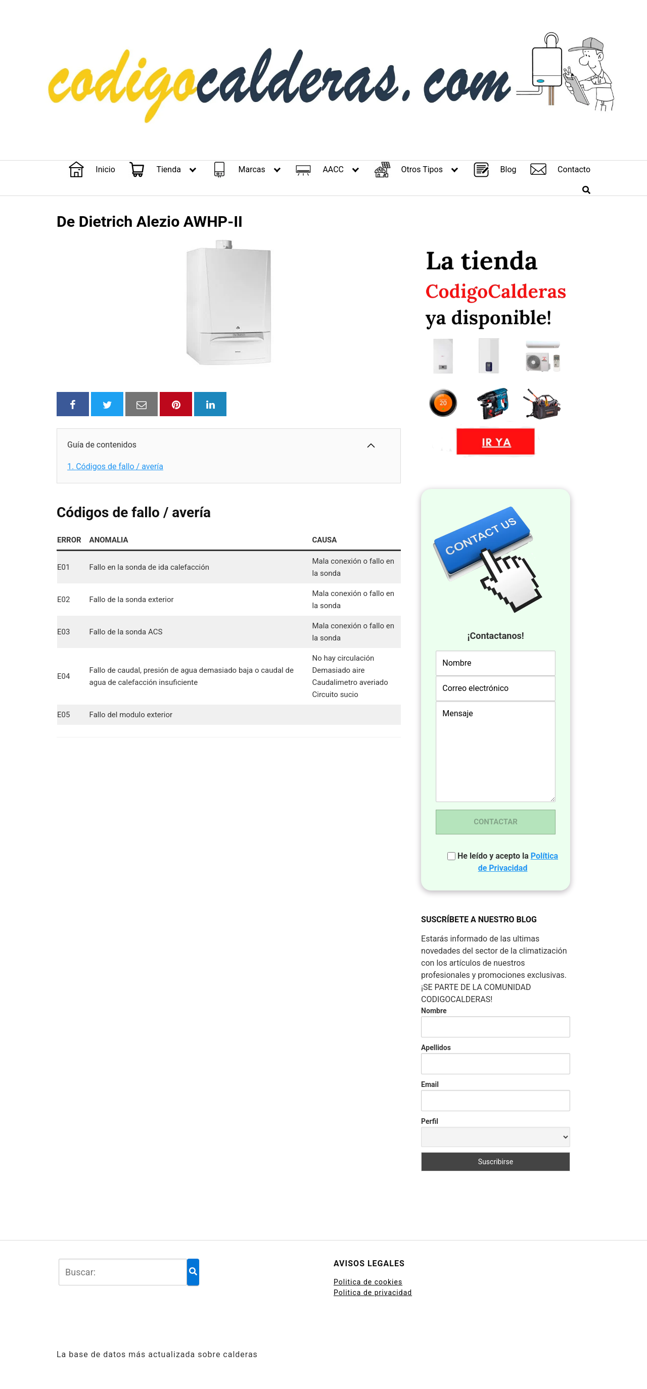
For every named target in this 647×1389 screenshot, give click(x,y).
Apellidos (436, 1048)
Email (430, 1084)
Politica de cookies (368, 1282)
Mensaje (496, 751)
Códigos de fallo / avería (115, 466)
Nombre (433, 1011)
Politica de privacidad (373, 1292)
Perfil (429, 1121)
